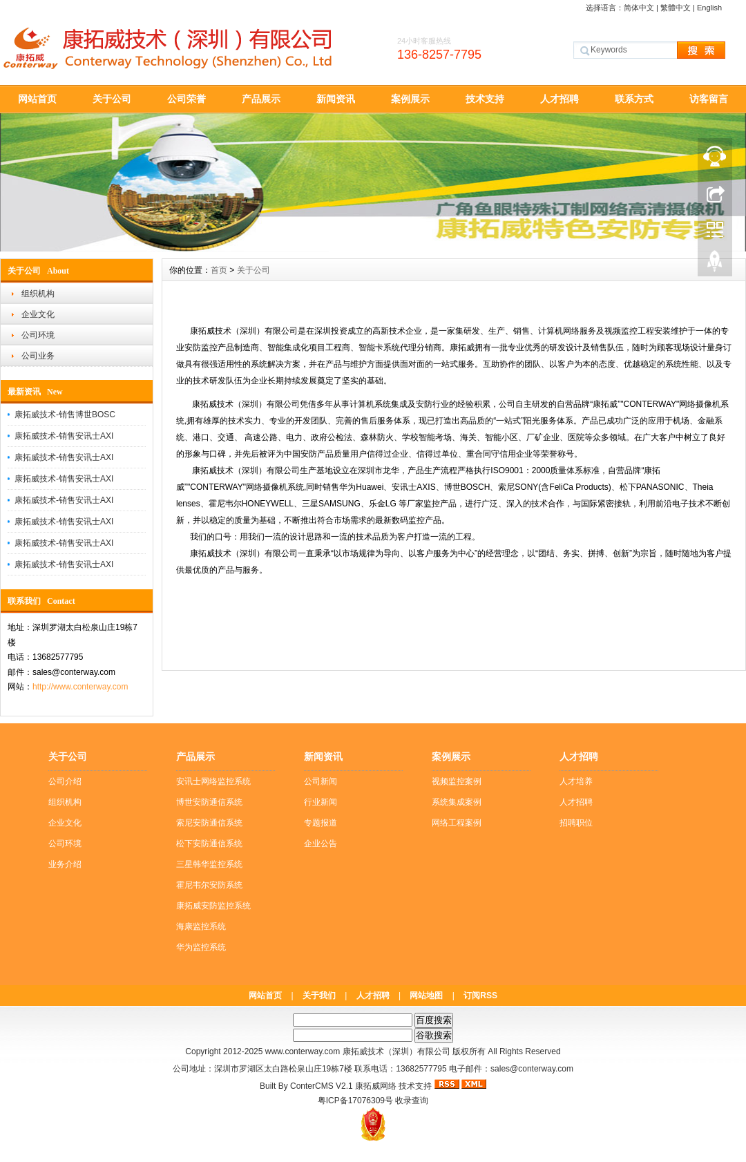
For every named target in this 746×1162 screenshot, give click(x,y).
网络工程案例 (456, 823)
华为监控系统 (201, 947)
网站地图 (426, 995)
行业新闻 (320, 802)
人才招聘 (559, 98)
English (709, 7)
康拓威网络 (375, 1086)
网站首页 (37, 98)
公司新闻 (320, 781)
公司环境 (38, 335)
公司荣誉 (186, 98)
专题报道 (320, 823)
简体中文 (639, 7)
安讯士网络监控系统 (213, 781)
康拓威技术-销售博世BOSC (65, 414)
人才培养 (576, 781)
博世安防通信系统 (209, 802)
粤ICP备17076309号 (355, 1100)
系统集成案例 (456, 802)
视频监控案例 (456, 781)
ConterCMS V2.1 (321, 1086)
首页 (219, 270)
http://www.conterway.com (80, 687)
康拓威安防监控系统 (213, 906)
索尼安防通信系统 (209, 823)
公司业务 (38, 356)
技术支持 (485, 98)
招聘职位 (576, 823)
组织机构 (38, 293)
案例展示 (410, 98)
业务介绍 (65, 864)
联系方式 (634, 98)
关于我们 (319, 995)
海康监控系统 (201, 926)
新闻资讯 (335, 98)
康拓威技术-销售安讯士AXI (64, 436)
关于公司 (112, 98)
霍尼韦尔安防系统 (209, 885)
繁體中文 (675, 7)
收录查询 (411, 1100)
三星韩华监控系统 (209, 864)
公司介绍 (65, 781)
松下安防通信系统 (209, 843)
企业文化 (38, 314)
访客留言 (708, 98)
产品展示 (261, 98)
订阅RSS (480, 995)
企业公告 (320, 843)
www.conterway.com (302, 1051)
